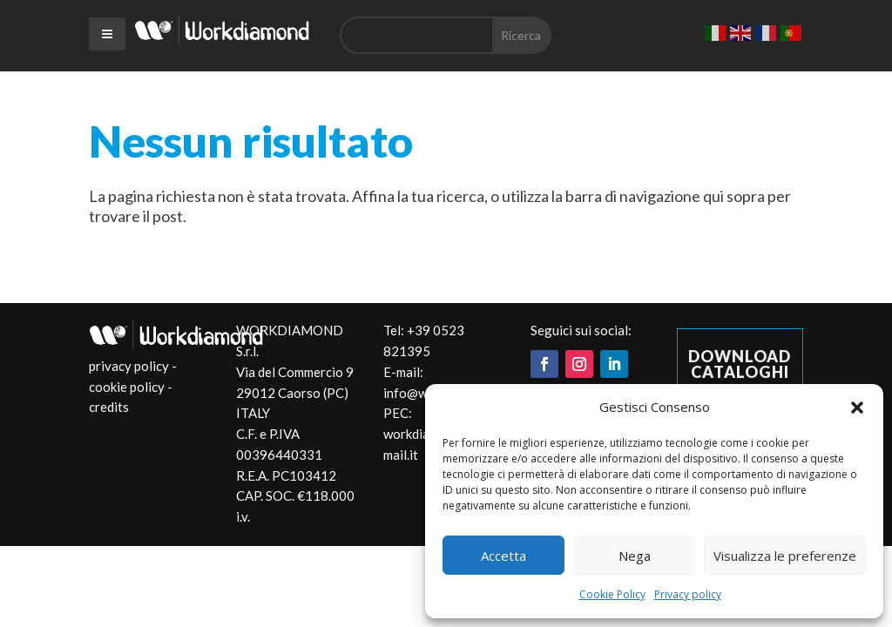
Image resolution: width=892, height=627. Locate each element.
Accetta (503, 555)
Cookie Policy (612, 594)
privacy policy (129, 366)
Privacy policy (687, 594)
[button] (857, 407)
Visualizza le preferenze (784, 555)
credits (109, 407)
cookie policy (127, 386)
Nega (634, 555)
